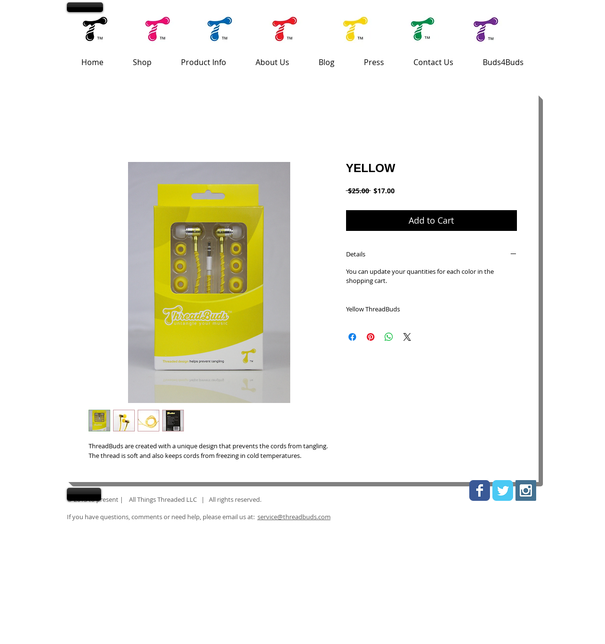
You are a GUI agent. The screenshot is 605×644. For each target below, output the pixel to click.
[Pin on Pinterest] (370, 337)
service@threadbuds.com (294, 516)
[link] (520, 7)
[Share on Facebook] (352, 337)
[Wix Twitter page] (502, 490)
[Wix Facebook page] (479, 490)
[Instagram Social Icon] (525, 490)
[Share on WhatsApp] (389, 337)
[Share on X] (407, 337)
